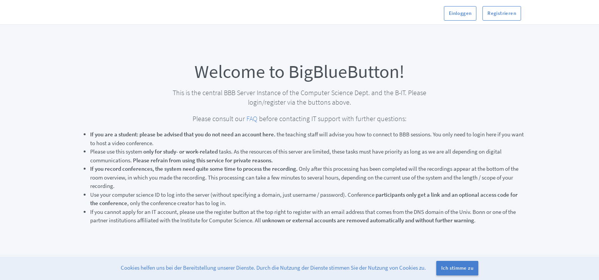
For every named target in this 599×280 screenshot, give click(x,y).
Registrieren (501, 13)
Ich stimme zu (457, 268)
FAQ (251, 118)
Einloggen (460, 13)
